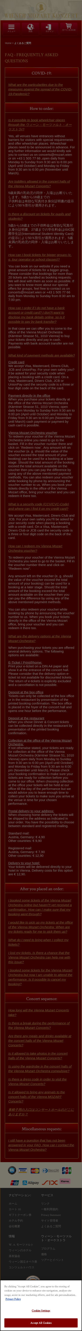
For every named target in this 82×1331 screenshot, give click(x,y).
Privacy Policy (13, 1299)
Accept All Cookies (40, 1323)
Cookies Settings (41, 1310)
